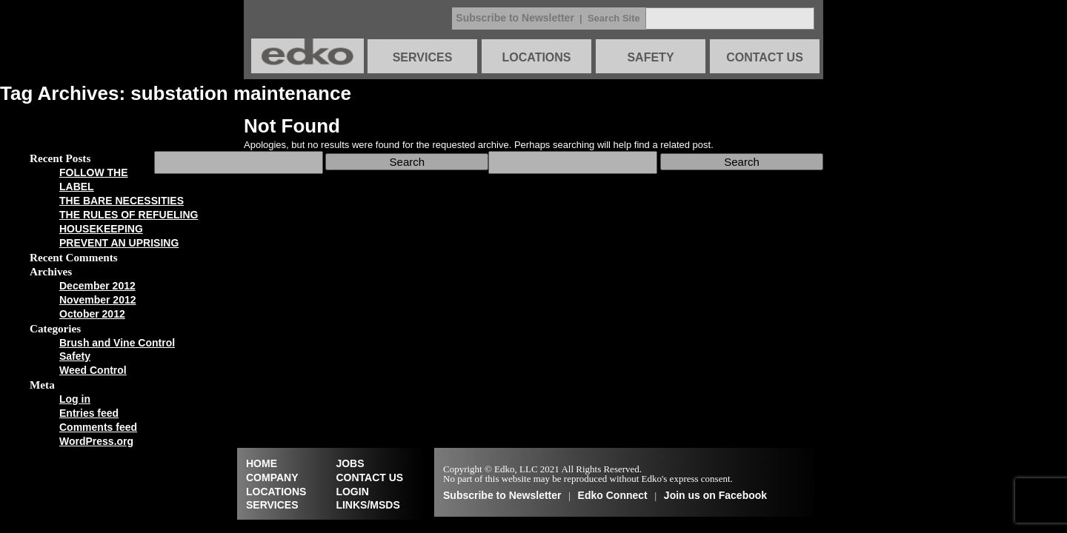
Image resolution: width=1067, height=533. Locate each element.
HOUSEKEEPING (101, 229)
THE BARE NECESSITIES (121, 201)
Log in (74, 399)
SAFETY (650, 57)
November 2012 (97, 300)
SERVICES (423, 57)
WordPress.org (96, 441)
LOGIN (352, 491)
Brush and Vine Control (117, 343)
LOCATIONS (536, 57)
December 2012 (97, 286)
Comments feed (98, 427)
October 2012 (92, 314)
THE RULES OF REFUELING (128, 215)
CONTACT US (764, 57)
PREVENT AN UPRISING (119, 243)
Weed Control (93, 370)
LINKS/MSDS (367, 505)
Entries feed (89, 413)
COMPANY (272, 477)
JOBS (350, 463)
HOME (261, 463)
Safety (74, 356)
